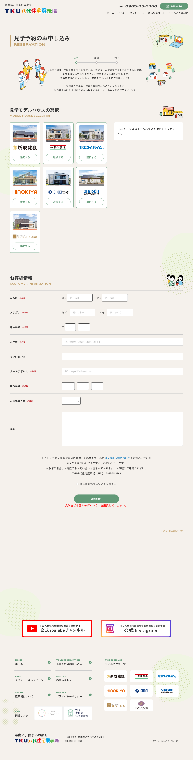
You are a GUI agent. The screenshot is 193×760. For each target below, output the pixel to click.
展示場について (156, 13)
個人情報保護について (117, 458)
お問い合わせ (177, 6)
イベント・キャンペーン (131, 13)
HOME (164, 530)
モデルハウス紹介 (178, 13)
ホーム (110, 13)
